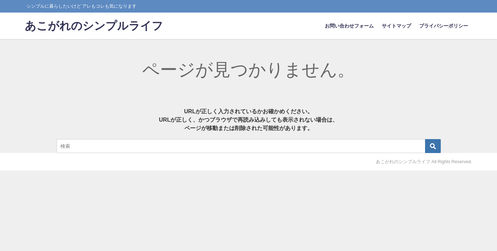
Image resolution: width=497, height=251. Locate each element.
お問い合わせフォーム (349, 25)
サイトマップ (396, 25)
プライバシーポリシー (443, 25)
